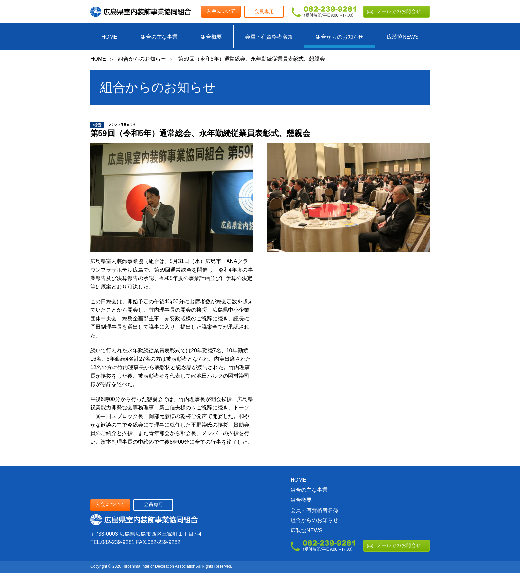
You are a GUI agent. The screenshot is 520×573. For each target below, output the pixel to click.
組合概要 (211, 37)
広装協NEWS (403, 37)
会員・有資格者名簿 (269, 37)
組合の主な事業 (159, 37)
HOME (109, 37)
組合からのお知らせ (339, 37)
